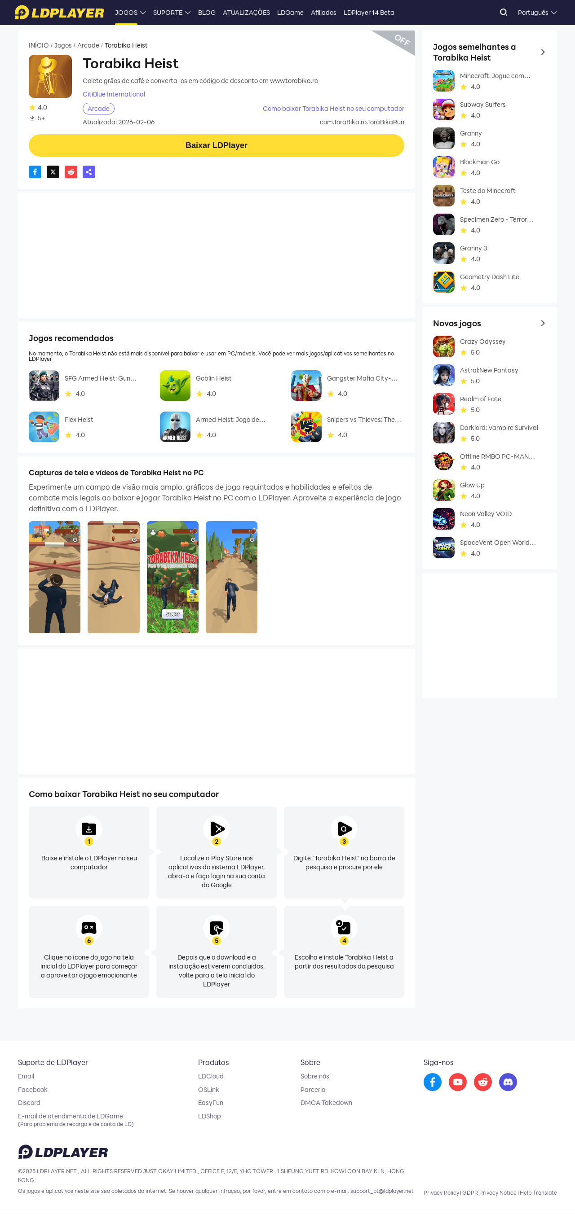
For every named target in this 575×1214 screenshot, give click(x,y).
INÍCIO (39, 45)
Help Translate (538, 1193)
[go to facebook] (433, 1082)
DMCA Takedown (326, 1103)
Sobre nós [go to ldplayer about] (315, 1076)
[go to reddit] (483, 1082)
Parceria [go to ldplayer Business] (313, 1090)
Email (26, 1076)
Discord (29, 1103)
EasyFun (210, 1103)
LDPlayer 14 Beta (369, 12)
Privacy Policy (441, 1193)
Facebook (33, 1090)
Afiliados (323, 12)
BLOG (207, 12)
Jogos (63, 45)
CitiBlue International (114, 94)
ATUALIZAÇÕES (246, 12)
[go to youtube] (458, 1082)
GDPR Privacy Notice (489, 1193)
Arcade (88, 45)
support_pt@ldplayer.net (382, 1191)
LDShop (209, 1116)
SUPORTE (167, 12)
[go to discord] (508, 1082)
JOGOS (126, 12)
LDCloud (211, 1076)
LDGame (290, 12)
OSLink (208, 1090)
